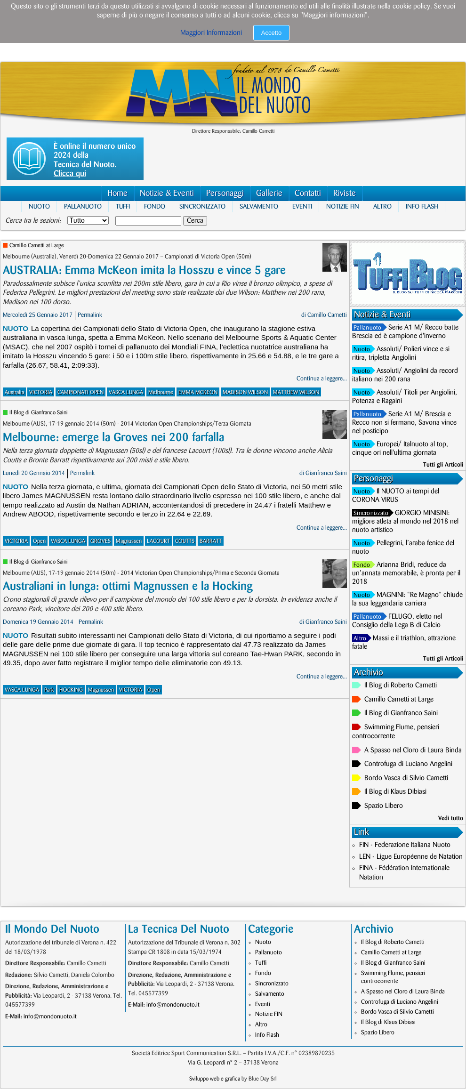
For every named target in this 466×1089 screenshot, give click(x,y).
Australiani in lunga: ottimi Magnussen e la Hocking (128, 586)
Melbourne (160, 392)
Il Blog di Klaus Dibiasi (395, 792)
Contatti (308, 193)
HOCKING (71, 690)
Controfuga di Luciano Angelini (408, 764)
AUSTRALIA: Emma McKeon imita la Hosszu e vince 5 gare (144, 270)
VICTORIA (40, 392)
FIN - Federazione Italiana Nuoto (404, 845)
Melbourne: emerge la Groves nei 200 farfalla (113, 437)
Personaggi (225, 193)
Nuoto (39, 206)
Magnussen (129, 541)
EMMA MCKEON (197, 392)
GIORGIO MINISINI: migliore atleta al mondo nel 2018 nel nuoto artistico (405, 521)
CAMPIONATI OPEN (80, 392)
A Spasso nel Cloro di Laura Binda (413, 750)
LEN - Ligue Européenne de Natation (411, 857)
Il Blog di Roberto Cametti (400, 685)
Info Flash (422, 206)
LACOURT (158, 541)
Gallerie (269, 193)
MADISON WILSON (245, 392)
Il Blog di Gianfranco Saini (38, 412)
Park (49, 690)
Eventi (302, 206)
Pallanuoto (83, 206)
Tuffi (123, 206)
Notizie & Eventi (167, 193)
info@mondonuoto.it (50, 1016)
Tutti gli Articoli (443, 465)
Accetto (271, 32)
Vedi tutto (450, 818)
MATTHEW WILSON (296, 392)
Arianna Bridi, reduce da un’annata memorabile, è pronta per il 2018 (406, 573)
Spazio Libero (383, 806)
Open (39, 541)
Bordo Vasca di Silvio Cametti (406, 778)
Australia (14, 392)
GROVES (100, 541)
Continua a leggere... (322, 378)
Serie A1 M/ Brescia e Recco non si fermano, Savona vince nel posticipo (404, 423)
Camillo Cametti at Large (36, 245)
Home (117, 193)
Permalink (90, 315)
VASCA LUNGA (126, 392)
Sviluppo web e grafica (214, 1078)
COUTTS (184, 541)
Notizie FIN (342, 206)
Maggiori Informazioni (211, 33)
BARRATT (211, 541)
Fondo (154, 206)
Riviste (344, 193)
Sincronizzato (202, 206)
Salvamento (259, 206)
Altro (382, 206)
